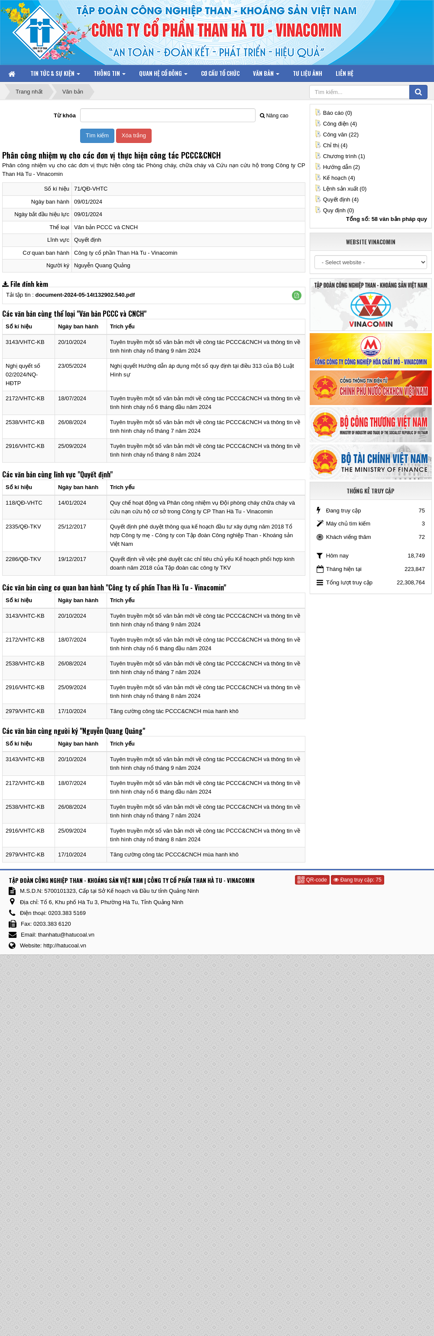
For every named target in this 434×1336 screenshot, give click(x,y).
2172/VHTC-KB (25, 398)
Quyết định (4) (336, 199)
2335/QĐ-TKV (23, 526)
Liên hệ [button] (344, 73)
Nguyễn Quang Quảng (102, 265)
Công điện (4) (335, 123)
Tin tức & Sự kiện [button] (55, 75)
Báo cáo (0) (333, 113)
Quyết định (87, 240)
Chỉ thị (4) (331, 145)
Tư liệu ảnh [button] (307, 73)
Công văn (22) (336, 134)
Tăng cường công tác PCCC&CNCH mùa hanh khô (174, 711)
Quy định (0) (334, 210)
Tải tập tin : (70, 295)
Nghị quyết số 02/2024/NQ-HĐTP (23, 374)
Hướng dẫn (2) (337, 167)
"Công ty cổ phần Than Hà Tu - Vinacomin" (166, 587)
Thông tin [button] (110, 75)
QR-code (312, 880)
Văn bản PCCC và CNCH (106, 227)
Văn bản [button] (266, 75)
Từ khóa (65, 115)
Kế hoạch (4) (334, 178)
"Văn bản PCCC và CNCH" (111, 313)
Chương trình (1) (339, 156)
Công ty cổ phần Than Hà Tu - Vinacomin (126, 253)
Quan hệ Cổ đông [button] (163, 75)
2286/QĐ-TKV (23, 559)
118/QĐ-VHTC (24, 502)
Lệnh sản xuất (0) (340, 188)
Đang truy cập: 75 (357, 880)
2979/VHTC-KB (25, 711)
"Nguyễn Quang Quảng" (112, 731)
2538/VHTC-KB (25, 422)
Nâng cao (274, 116)
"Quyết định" (95, 474)
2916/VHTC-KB (25, 446)
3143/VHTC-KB (25, 342)
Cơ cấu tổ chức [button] (220, 73)
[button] (297, 295)
